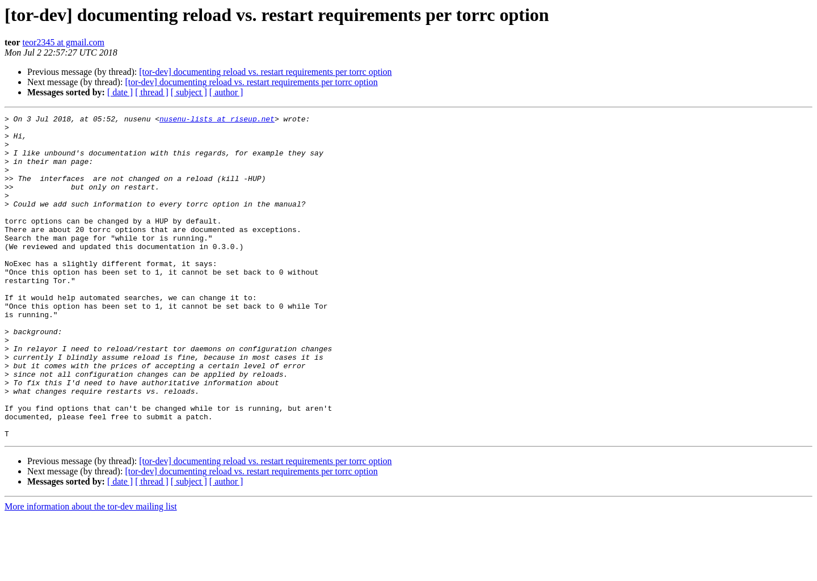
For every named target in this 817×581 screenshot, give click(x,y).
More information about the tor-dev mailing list (91, 571)
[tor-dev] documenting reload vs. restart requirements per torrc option (265, 72)
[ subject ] (189, 92)
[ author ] (226, 92)
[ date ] (120, 92)
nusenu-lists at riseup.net (217, 120)
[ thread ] (152, 92)
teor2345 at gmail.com (63, 42)
